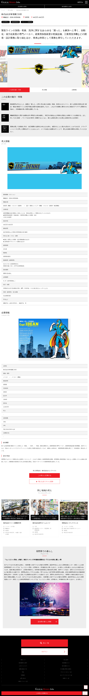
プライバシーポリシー (66, 672)
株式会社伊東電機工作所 (22, 10)
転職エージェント (22, 681)
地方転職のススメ (66, 662)
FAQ (23, 672)
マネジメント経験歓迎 (27, 22)
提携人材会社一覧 (23, 668)
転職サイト (66, 678)
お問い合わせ (23, 678)
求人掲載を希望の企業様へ (66, 668)
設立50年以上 (6, 22)
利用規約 (23, 675)
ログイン (80, 2)
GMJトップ (23, 659)
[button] (37, 43)
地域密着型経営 (15, 22)
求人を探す (10, 10)
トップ (3, 10)
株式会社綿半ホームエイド (41, 523)
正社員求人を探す (22, 6)
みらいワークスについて (66, 675)
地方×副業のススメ (66, 665)
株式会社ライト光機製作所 (12, 523)
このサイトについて (23, 665)
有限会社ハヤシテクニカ (70, 523)
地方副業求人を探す (67, 6)
